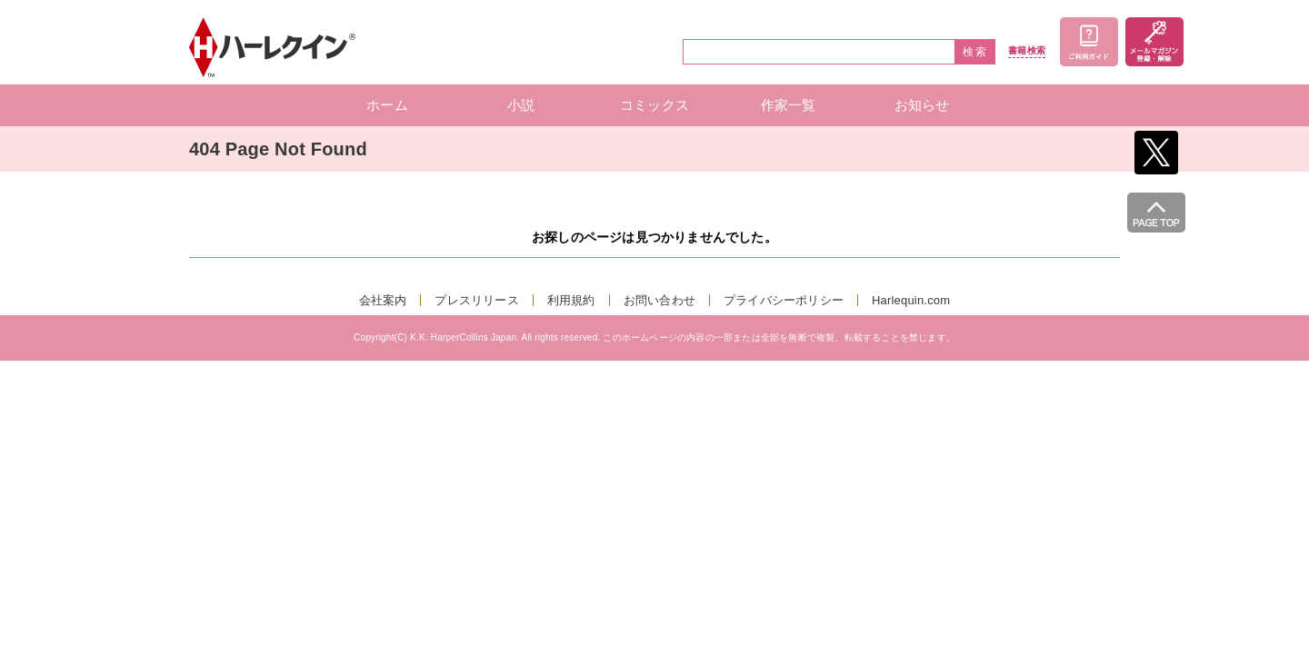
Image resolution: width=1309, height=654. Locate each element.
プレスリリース (476, 300)
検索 (975, 51)
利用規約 (571, 300)
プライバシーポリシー (784, 300)
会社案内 (383, 300)
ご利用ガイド (1089, 41)
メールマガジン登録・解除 (1154, 41)
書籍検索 (1026, 50)
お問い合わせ (659, 300)
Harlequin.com (911, 300)
